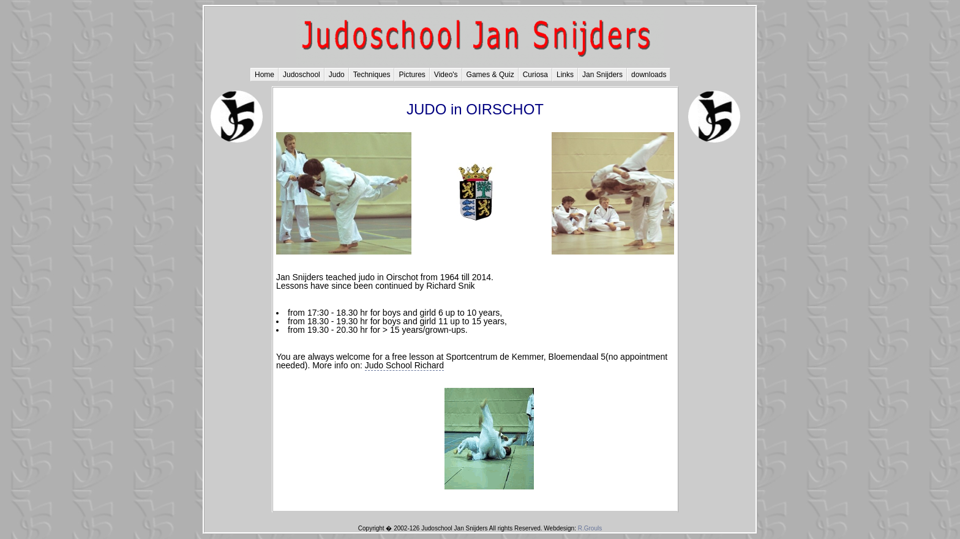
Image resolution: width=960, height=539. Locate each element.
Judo (337, 74)
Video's (446, 74)
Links (565, 74)
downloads (648, 74)
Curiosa (535, 74)
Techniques (372, 74)
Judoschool (301, 74)
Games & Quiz (490, 74)
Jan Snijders (602, 74)
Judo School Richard (404, 365)
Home (264, 74)
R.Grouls (590, 528)
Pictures (412, 74)
